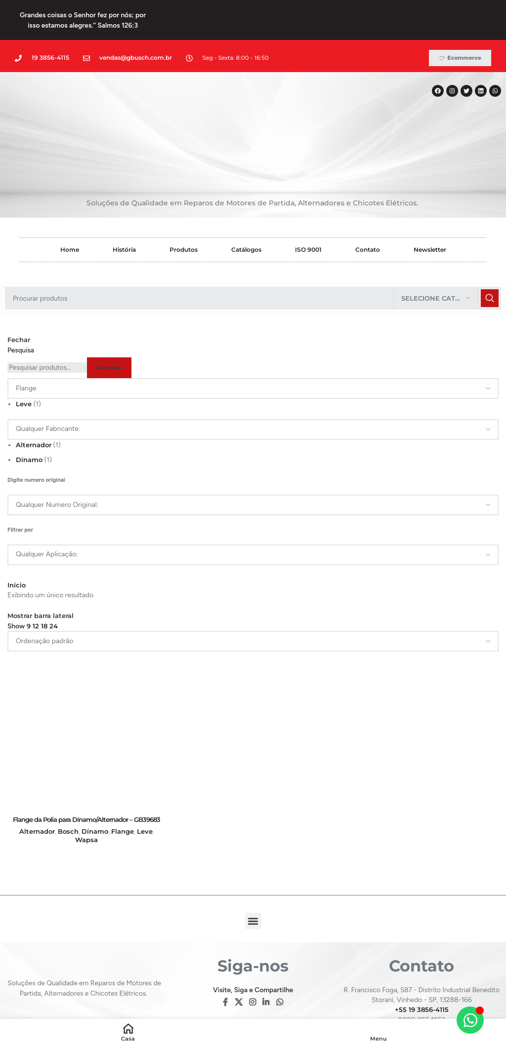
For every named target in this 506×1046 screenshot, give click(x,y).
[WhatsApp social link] (279, 956)
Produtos (183, 202)
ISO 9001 (308, 202)
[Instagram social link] (252, 956)
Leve (24, 357)
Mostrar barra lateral (44, 569)
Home (69, 202)
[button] (253, 874)
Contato (367, 202)
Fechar (20, 293)
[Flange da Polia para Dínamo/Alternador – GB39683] (86, 683)
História (124, 202)
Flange (122, 783)
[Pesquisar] (253, 250)
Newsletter (430, 202)
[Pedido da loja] (253, 594)
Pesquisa (20, 303)
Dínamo (30, 413)
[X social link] (238, 956)
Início (17, 538)
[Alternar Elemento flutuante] (470, 1020)
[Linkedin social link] (266, 956)
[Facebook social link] (225, 956)
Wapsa (86, 793)
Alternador (35, 397)
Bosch (67, 783)
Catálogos (246, 202)
